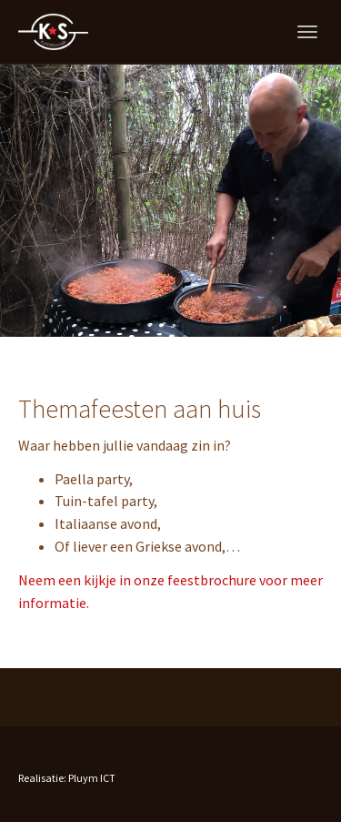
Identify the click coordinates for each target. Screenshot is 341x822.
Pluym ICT (91, 778)
